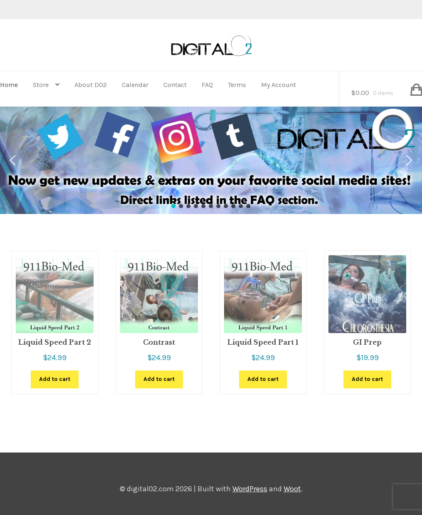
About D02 (90, 85)
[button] (12, 160)
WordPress (249, 488)
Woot (292, 488)
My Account (278, 85)
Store (41, 85)
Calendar (135, 85)
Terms (237, 85)
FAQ (207, 85)
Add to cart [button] (54, 379)
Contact (175, 85)
